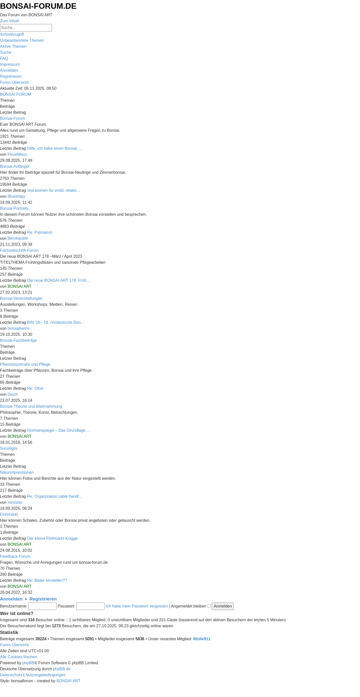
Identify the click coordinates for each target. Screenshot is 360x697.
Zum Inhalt (9, 21)
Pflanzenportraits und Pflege (25, 364)
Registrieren (43, 599)
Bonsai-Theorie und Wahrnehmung (31, 406)
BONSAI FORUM (15, 94)
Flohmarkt (9, 514)
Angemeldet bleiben (191, 606)
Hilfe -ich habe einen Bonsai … (54, 148)
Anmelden (11, 599)
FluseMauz (17, 154)
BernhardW (18, 238)
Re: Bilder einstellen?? (47, 580)
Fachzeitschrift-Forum (19, 250)
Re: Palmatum (39, 232)
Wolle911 (201, 639)
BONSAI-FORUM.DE (38, 6)
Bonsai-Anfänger (15, 166)
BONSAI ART (20, 286)
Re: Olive (35, 388)
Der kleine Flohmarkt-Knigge (52, 538)
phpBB (28, 663)
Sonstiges (9, 448)
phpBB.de (61, 669)
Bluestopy (16, 196)
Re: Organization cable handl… (55, 496)
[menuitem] (22, 40)
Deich (13, 394)
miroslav (15, 502)
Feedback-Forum (15, 556)
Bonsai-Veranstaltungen (21, 298)
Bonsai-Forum (12, 118)
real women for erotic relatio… (53, 190)
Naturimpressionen (17, 472)
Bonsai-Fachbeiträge (18, 340)
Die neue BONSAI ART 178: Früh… (58, 280)
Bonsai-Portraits (14, 208)
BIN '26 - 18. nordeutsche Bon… (56, 322)
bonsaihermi (18, 328)
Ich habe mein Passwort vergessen (137, 606)
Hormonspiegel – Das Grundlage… (58, 430)
